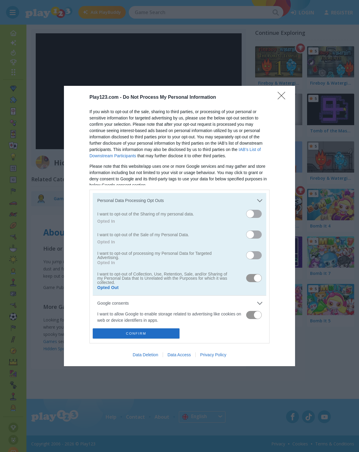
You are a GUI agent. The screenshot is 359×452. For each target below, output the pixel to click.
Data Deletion (145, 354)
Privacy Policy (213, 354)
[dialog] (179, 226)
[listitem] (179, 200)
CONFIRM (136, 333)
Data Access (179, 354)
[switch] (254, 214)
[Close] (283, 97)
